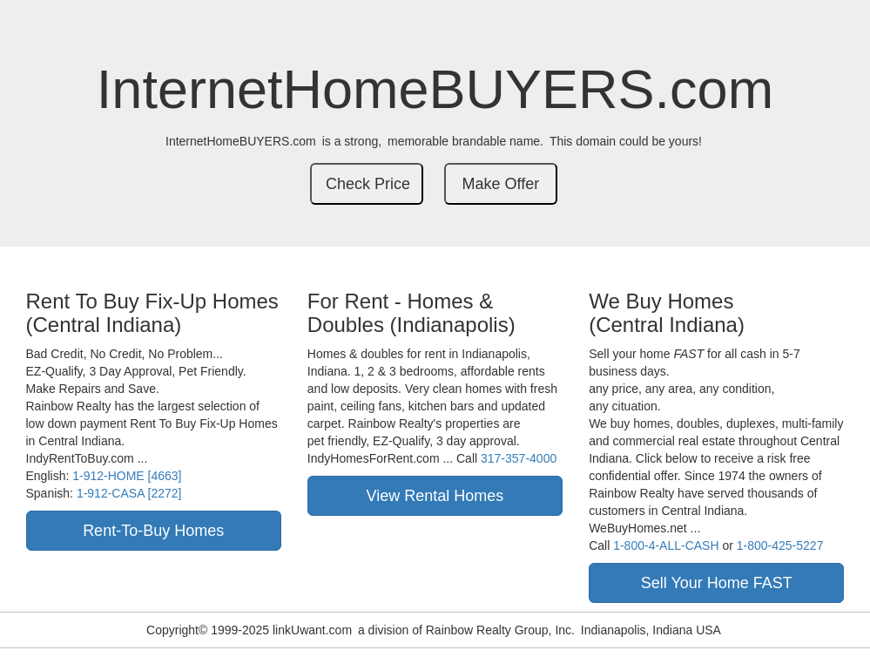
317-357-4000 (518, 458)
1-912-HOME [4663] (126, 476)
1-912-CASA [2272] (129, 493)
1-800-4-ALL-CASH (665, 545)
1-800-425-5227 (780, 545)
